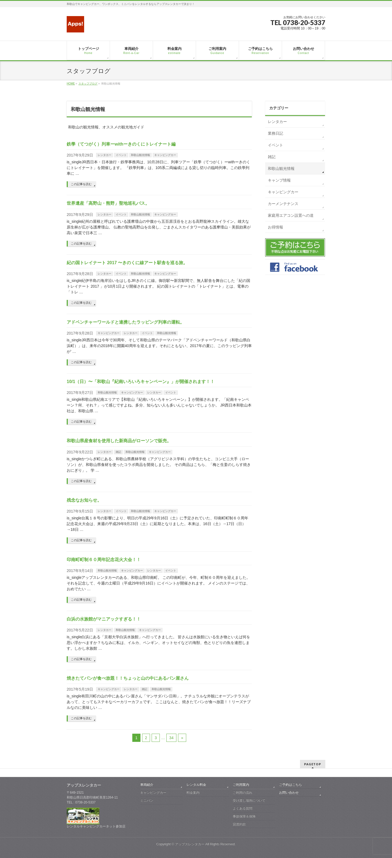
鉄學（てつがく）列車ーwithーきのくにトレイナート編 (121, 144)
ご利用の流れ (242, 792)
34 (171, 738)
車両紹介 (146, 785)
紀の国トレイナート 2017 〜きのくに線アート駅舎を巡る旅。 (127, 262)
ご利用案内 (241, 785)
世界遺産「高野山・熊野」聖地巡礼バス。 (108, 203)
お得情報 (275, 227)
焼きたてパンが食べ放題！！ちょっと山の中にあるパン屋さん (128, 678)
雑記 (118, 451)
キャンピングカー (165, 154)
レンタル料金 (196, 785)
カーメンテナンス (283, 203)
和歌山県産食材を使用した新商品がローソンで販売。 (119, 440)
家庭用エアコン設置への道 (291, 215)
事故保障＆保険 (244, 816)
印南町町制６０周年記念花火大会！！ (104, 559)
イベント (121, 154)
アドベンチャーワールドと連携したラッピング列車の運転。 (125, 322)
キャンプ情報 (279, 180)
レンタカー (104, 154)
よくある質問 (242, 808)
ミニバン (146, 800)
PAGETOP (312, 764)
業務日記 (275, 133)
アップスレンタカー (189, 844)
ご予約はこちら (290, 785)
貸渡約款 (239, 824)
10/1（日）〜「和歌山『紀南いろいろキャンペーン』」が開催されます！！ (141, 381)
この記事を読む (81, 184)
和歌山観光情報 (140, 154)
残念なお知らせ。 (84, 500)
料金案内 (193, 792)
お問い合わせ (289, 792)
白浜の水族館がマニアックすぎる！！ (104, 619)
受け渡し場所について (249, 800)
